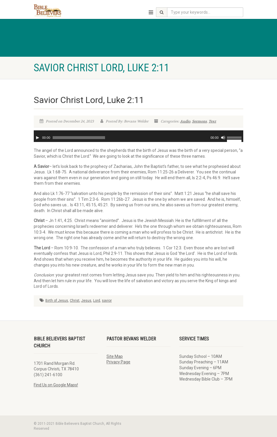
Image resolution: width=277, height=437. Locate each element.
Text (212, 121)
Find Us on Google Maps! (56, 385)
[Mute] (223, 137)
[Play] (37, 137)
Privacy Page (118, 362)
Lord (96, 301)
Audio (185, 121)
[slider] (79, 137)
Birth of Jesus (56, 301)
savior (107, 301)
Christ (74, 301)
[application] (138, 136)
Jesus (86, 301)
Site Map (114, 356)
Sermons (199, 121)
